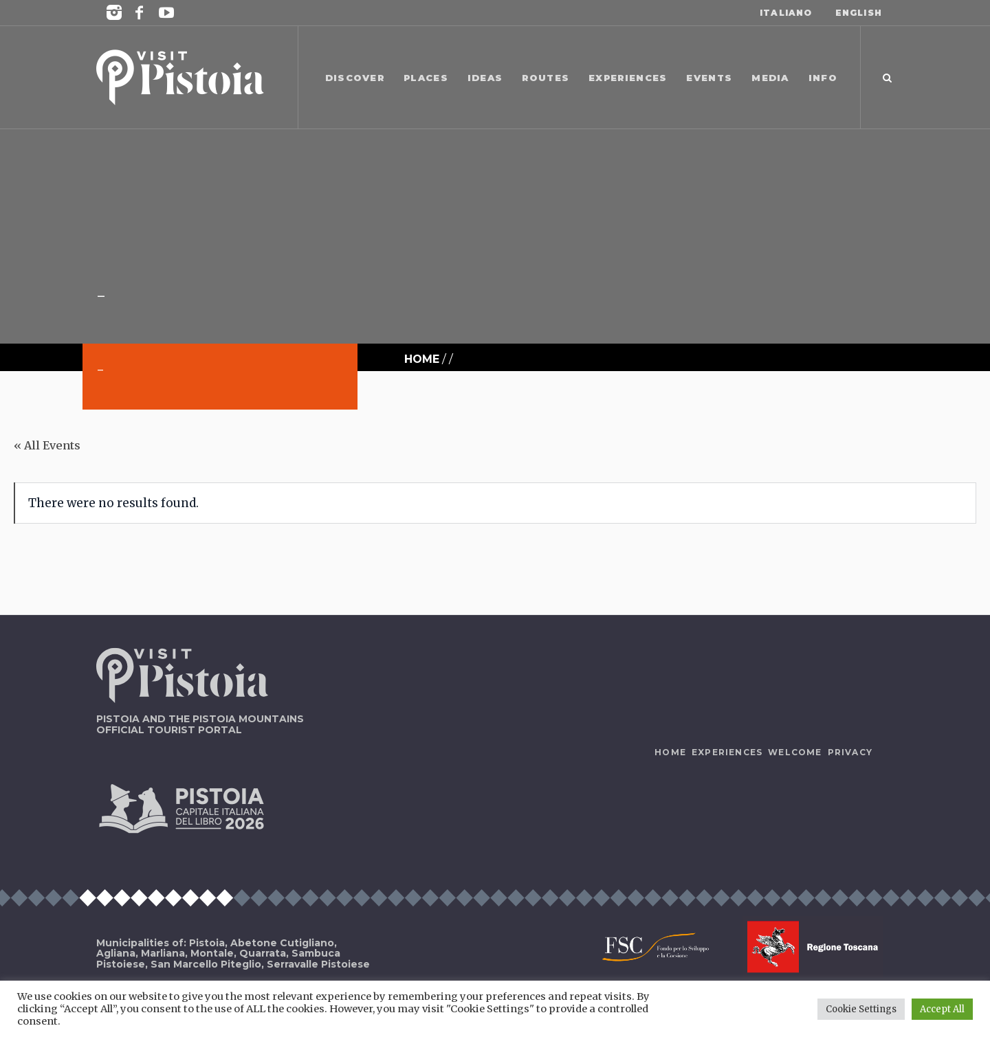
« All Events (47, 445)
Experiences (727, 752)
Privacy (850, 752)
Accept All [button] (942, 1009)
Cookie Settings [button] (861, 1009)
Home (421, 359)
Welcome (795, 752)
